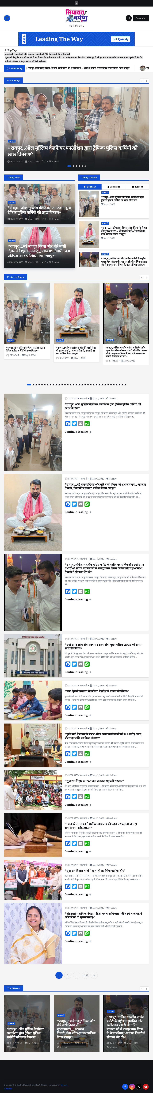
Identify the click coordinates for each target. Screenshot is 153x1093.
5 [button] (82, 165)
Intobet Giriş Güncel (59, 53)
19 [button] (82, 384)
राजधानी (12, 140)
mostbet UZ (21, 53)
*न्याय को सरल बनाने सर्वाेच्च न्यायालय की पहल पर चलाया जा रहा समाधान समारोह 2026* (101, 825)
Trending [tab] (113, 186)
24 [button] (96, 384)
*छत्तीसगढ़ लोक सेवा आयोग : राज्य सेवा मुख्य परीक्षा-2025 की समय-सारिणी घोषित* (103, 646)
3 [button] (76, 165)
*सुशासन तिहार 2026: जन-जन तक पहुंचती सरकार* (94, 780)
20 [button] (85, 384)
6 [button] (85, 165)
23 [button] (93, 384)
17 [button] (76, 384)
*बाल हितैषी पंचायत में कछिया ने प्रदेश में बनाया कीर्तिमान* (97, 691)
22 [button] (91, 384)
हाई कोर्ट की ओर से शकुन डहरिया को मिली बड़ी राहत (25, 60)
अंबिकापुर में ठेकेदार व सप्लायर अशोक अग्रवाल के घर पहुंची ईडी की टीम (114, 57)
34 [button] (125, 384)
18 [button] (79, 384)
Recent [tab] (137, 186)
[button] (142, 80)
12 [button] (62, 384)
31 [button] (116, 384)
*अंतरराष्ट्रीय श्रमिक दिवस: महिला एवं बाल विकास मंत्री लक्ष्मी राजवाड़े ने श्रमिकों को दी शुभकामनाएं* (103, 915)
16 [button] (73, 384)
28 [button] (108, 384)
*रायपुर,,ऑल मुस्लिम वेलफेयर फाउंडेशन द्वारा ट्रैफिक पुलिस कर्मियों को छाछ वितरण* (72, 150)
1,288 (85, 974)
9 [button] (53, 384)
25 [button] (99, 384)
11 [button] (59, 384)
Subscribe (141, 18)
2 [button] (73, 165)
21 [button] (88, 384)
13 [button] (65, 384)
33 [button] (122, 384)
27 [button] (105, 384)
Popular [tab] (90, 186)
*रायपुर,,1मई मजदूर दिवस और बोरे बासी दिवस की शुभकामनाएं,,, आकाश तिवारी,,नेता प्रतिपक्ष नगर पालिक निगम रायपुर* (39, 250)
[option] (76, 128)
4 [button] (79, 165)
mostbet (9, 53)
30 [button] (114, 384)
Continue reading (78, 431)
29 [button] (111, 384)
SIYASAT (18, 160)
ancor (31, 53)
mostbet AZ (42, 53)
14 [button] (68, 384)
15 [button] (70, 384)
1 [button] (69, 165)
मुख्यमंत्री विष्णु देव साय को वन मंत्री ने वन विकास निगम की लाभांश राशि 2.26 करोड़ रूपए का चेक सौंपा (45, 57)
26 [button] (102, 384)
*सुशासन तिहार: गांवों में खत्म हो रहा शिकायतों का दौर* (95, 870)
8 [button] (50, 384)
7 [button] (47, 384)
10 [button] (56, 384)
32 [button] (119, 384)
